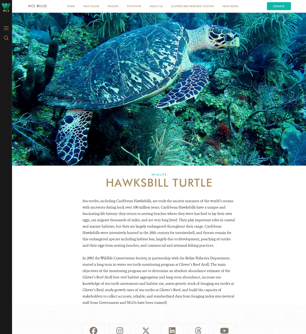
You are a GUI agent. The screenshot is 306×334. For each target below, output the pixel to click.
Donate (279, 6)
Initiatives (134, 6)
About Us (156, 6)
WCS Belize (37, 6)
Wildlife (113, 6)
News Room (230, 6)
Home (71, 6)
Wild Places (91, 6)
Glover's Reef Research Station (192, 6)
